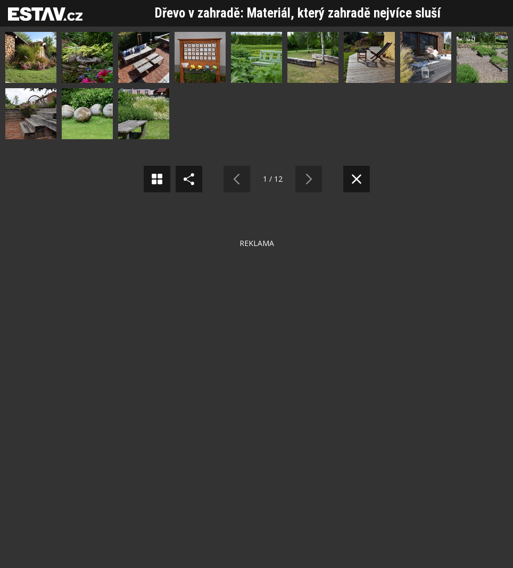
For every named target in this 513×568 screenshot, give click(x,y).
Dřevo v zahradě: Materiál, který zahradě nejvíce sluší (298, 13)
